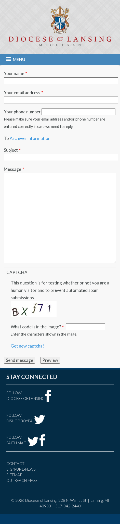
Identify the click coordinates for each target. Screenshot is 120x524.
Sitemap (14, 474)
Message (12, 169)
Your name (14, 73)
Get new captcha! (27, 346)
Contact (15, 463)
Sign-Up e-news (21, 469)
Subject (11, 150)
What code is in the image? (36, 326)
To (6, 138)
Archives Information (30, 138)
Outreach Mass (21, 480)
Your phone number (22, 111)
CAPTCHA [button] (17, 272)
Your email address (22, 92)
